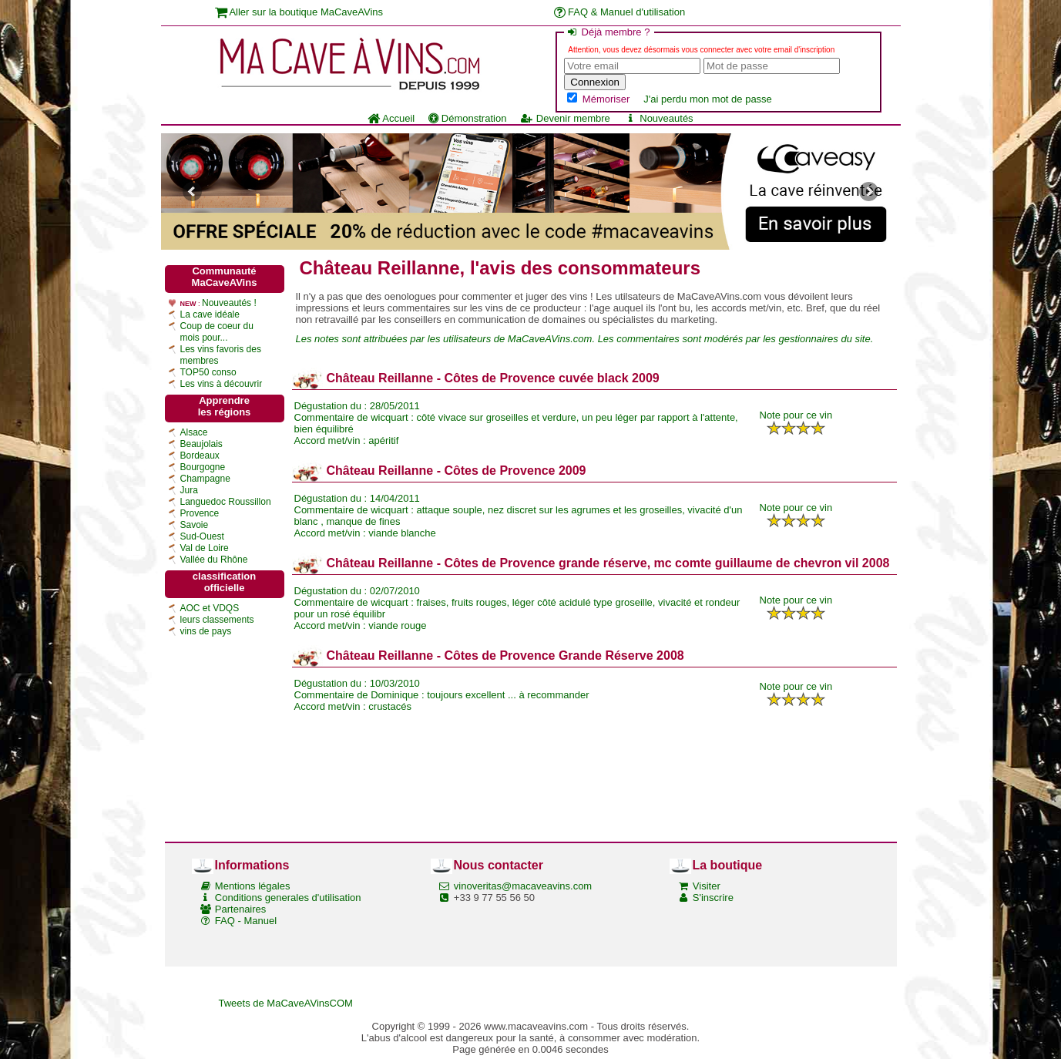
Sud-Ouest (202, 536)
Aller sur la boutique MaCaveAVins (299, 12)
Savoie (194, 524)
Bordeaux (200, 455)
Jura (189, 490)
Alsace (194, 432)
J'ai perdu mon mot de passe (707, 99)
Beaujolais (201, 444)
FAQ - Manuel (246, 920)
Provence (200, 513)
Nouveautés (658, 118)
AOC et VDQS (210, 608)
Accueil (391, 118)
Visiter (706, 886)
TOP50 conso (208, 372)
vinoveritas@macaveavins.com (523, 886)
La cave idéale (210, 314)
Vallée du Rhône (214, 559)
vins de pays (206, 631)
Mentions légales (252, 886)
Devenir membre (564, 118)
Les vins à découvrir (221, 383)
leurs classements (217, 619)
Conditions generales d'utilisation (288, 897)
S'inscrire (713, 897)
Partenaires (240, 909)
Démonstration (467, 118)
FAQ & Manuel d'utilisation (620, 12)
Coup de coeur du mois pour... (216, 332)
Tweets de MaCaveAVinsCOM (286, 1003)
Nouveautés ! (229, 303)
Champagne (205, 478)
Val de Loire (204, 548)
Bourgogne (203, 467)
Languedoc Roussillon (225, 501)
